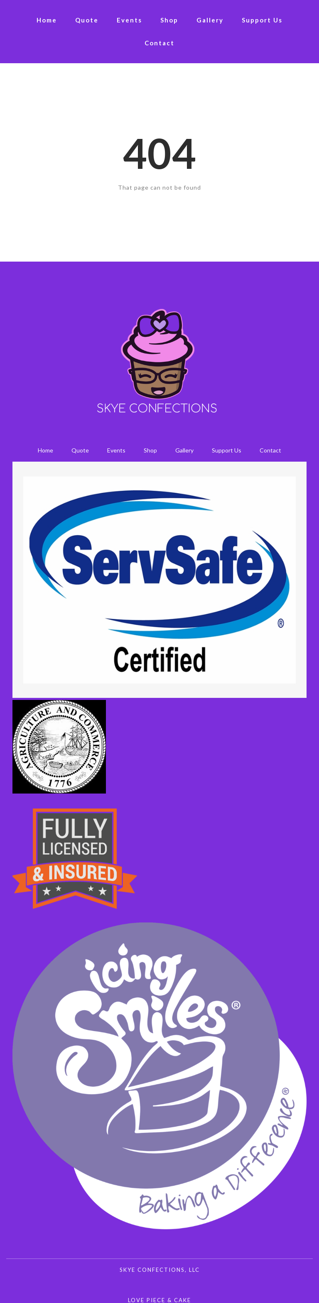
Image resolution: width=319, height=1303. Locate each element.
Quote (86, 20)
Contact (159, 43)
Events (129, 20)
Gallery (209, 20)
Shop (169, 20)
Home (47, 20)
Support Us (262, 20)
